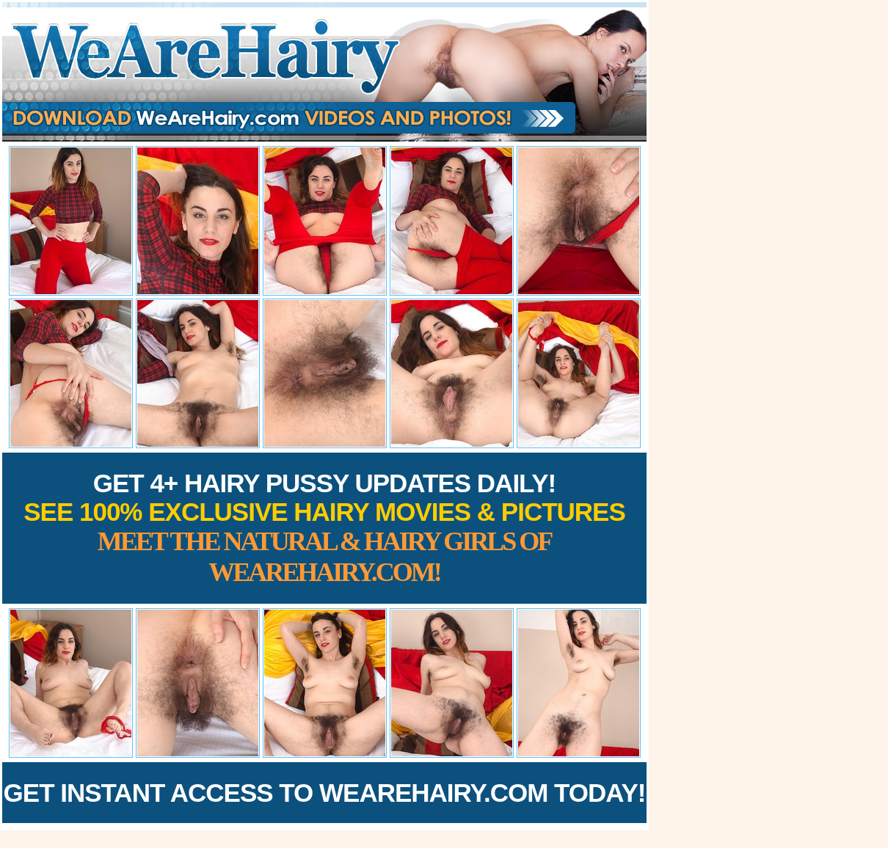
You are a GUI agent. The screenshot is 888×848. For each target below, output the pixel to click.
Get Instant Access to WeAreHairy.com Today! (325, 792)
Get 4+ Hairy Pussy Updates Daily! (324, 528)
